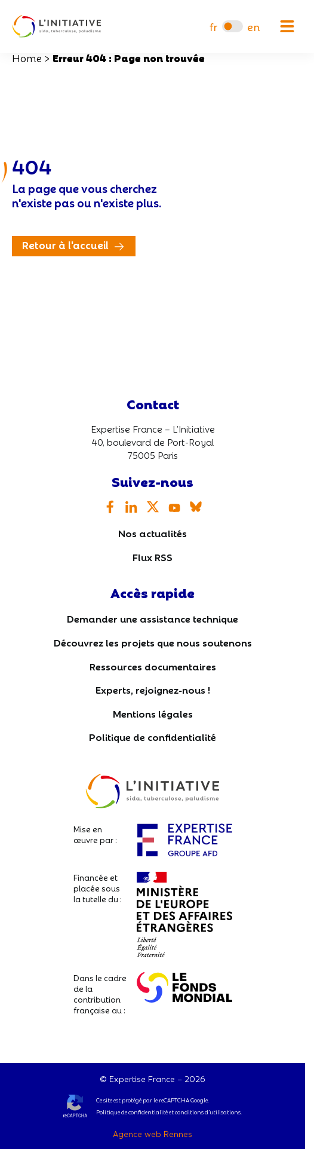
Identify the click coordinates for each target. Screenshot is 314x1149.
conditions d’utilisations (208, 1112)
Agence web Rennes (152, 1133)
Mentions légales (153, 713)
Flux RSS (153, 556)
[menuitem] (213, 26)
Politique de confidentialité (152, 736)
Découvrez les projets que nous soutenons (153, 642)
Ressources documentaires (153, 666)
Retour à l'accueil (65, 244)
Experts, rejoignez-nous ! (153, 689)
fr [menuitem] (213, 26)
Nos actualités (152, 533)
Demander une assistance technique (152, 618)
